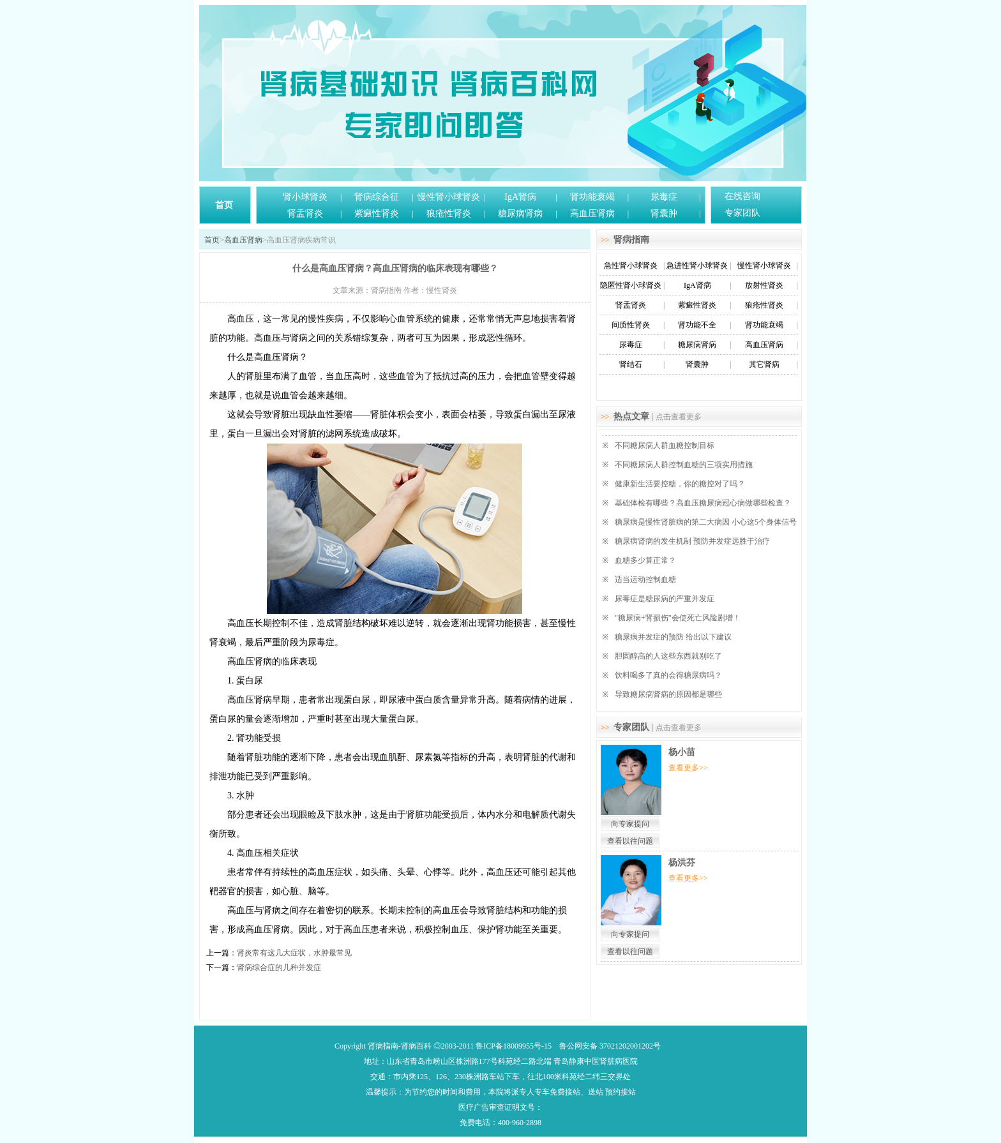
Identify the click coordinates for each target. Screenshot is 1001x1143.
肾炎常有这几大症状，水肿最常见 (294, 952)
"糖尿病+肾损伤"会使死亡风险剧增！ (678, 617)
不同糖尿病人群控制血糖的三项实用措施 (684, 464)
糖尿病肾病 (520, 213)
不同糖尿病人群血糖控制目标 (664, 445)
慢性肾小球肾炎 (449, 197)
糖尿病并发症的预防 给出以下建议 (673, 636)
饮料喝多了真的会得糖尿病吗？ (668, 675)
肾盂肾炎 (305, 213)
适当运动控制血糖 (645, 579)
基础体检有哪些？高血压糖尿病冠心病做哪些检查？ (703, 502)
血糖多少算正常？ (645, 560)
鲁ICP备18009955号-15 (514, 1046)
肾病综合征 (376, 197)
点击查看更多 (679, 416)
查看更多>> (688, 767)
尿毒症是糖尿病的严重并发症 (664, 598)
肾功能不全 (697, 324)
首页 (224, 205)
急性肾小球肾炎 (631, 265)
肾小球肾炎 (305, 197)
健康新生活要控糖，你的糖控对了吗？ (680, 483)
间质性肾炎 (631, 324)
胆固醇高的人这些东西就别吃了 (668, 656)
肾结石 (630, 364)
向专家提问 (630, 823)
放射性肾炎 (764, 285)
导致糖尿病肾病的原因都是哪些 (668, 694)
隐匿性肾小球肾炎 (630, 285)
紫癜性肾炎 (376, 213)
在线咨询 (742, 196)
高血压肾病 (592, 213)
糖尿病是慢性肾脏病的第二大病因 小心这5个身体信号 (706, 522)
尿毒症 (664, 197)
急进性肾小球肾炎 (697, 265)
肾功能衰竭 (592, 197)
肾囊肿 (664, 213)
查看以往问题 (630, 841)
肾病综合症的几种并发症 (279, 967)
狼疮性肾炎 (448, 213)
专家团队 (742, 213)
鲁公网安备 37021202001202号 (610, 1046)
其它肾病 (764, 364)
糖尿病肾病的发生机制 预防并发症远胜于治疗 (692, 541)
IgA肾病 (520, 197)
